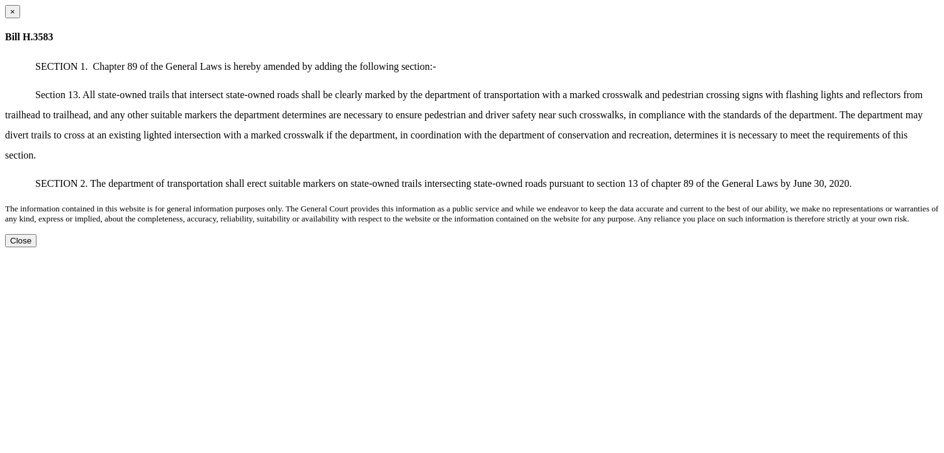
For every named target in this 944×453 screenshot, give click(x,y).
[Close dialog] (12, 11)
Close (20, 240)
